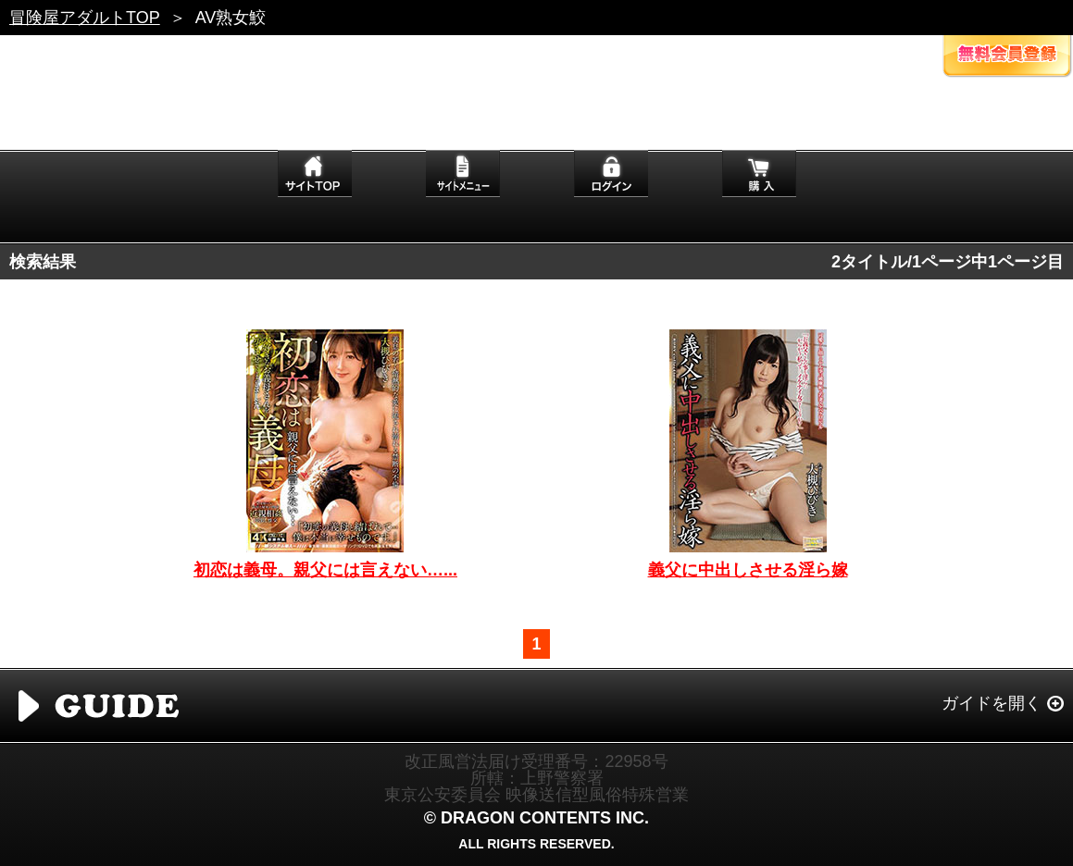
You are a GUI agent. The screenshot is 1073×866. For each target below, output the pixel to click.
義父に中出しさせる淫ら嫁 (748, 570)
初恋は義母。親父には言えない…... (325, 570)
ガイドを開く (992, 703)
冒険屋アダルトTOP (84, 17)
